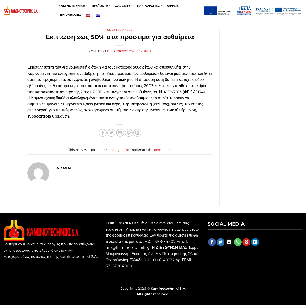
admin (146, 51)
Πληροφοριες (150, 6)
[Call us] (238, 242)
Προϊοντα (101, 6)
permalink (162, 150)
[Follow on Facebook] (212, 242)
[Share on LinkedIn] (137, 133)
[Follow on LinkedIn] (255, 242)
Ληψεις (173, 6)
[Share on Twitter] (111, 133)
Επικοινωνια (70, 15)
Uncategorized (120, 30)
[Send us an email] (229, 242)
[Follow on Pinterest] (246, 242)
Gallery (124, 6)
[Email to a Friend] (120, 133)
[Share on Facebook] (103, 133)
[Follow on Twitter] (220, 242)
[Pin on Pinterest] (129, 133)
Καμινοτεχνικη (73, 6)
